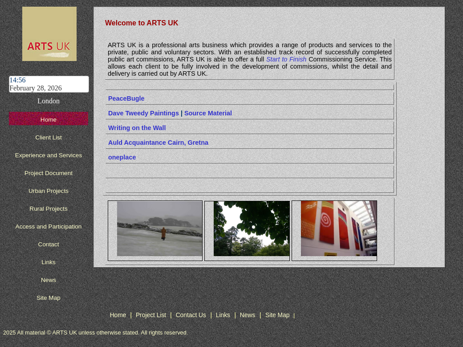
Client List (48, 137)
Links (48, 262)
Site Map (49, 297)
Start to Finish (286, 59)
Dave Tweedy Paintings (143, 113)
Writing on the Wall (137, 127)
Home (49, 119)
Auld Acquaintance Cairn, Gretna (158, 142)
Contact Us (191, 314)
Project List (152, 314)
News (48, 280)
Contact (48, 244)
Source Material (208, 113)
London (48, 101)
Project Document (48, 173)
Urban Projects (48, 191)
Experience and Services (48, 155)
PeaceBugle (126, 98)
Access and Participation (49, 226)
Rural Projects (48, 208)
